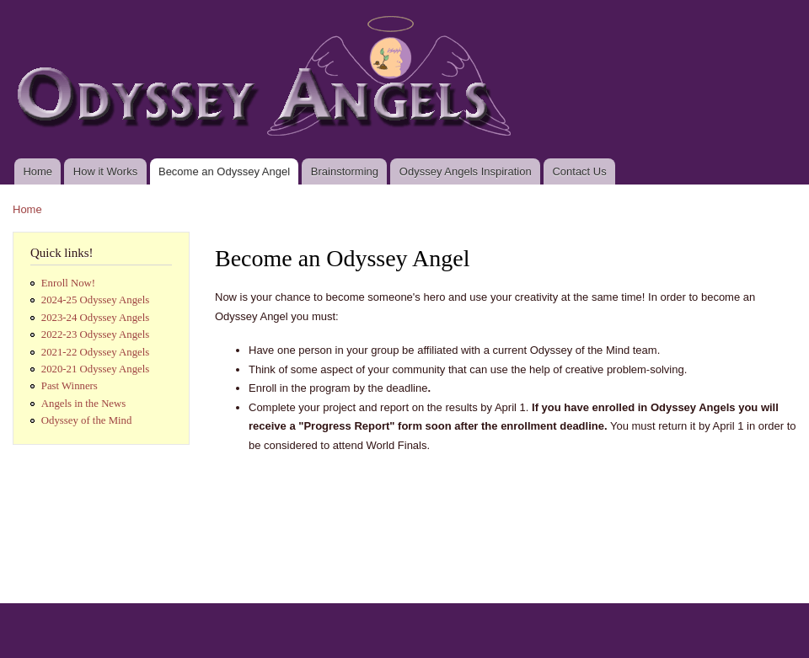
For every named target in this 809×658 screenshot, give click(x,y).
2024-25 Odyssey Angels (95, 300)
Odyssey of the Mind (86, 420)
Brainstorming (344, 171)
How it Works (105, 171)
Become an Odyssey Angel (224, 171)
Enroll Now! (68, 283)
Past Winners (69, 386)
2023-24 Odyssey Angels (95, 318)
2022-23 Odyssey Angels (95, 334)
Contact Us (579, 171)
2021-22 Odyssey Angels (95, 352)
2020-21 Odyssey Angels (95, 369)
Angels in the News (83, 403)
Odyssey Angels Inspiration (465, 171)
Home (37, 171)
